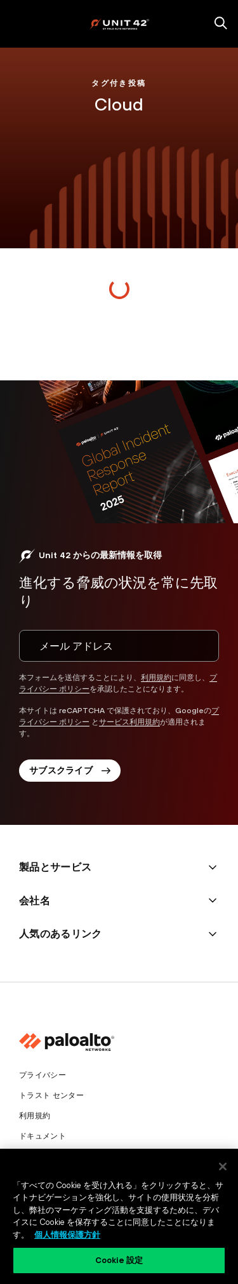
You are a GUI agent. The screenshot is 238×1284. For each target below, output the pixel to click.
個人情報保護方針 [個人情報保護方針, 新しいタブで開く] (67, 1235)
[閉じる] (223, 1166)
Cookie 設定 (119, 1260)
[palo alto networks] (119, 24)
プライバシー (42, 1075)
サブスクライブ (69, 770)
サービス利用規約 (129, 722)
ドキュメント (42, 1136)
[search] (221, 24)
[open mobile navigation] (17, 24)
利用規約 (156, 677)
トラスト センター (51, 1095)
